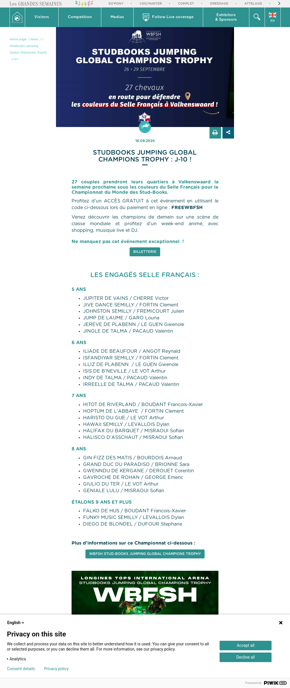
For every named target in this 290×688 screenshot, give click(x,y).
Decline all (245, 657)
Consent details (21, 668)
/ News (33, 39)
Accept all (246, 645)
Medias (117, 17)
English (16, 622)
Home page (18, 39)
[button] (42, 17)
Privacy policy (56, 668)
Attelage (253, 3)
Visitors (41, 17)
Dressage (219, 3)
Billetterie (144, 251)
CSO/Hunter (151, 3)
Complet (186, 3)
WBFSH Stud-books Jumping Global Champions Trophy (145, 554)
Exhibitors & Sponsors (226, 17)
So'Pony (116, 3)
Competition (80, 17)
